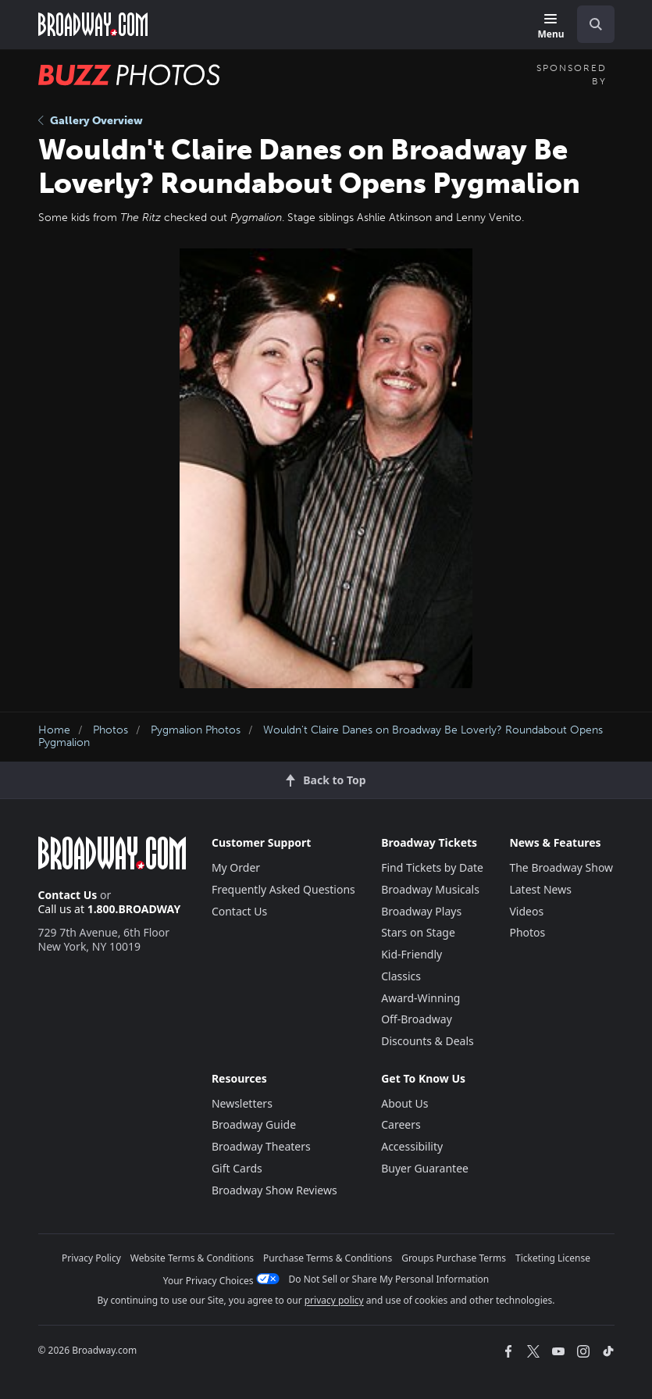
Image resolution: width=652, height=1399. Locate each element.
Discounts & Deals (427, 1040)
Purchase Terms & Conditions (327, 1258)
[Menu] (550, 26)
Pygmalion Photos (195, 730)
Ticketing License (552, 1258)
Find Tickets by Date (432, 867)
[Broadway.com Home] (93, 24)
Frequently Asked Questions (283, 889)
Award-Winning (420, 997)
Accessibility (412, 1146)
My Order (236, 867)
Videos (526, 911)
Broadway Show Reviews (274, 1190)
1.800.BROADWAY (134, 908)
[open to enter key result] (596, 24)
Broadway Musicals (430, 889)
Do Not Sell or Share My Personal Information (389, 1279)
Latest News (540, 889)
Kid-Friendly (411, 954)
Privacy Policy (91, 1258)
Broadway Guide (254, 1124)
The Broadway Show (561, 867)
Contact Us (68, 894)
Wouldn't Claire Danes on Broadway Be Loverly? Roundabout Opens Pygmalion (320, 736)
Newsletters (242, 1103)
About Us (404, 1103)
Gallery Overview (90, 120)
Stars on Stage (418, 932)
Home (54, 730)
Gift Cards (237, 1168)
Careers (400, 1124)
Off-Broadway (416, 1019)
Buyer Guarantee (425, 1168)
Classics (401, 976)
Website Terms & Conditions (192, 1258)
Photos (110, 730)
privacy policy (334, 1300)
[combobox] (590, 24)
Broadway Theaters (261, 1146)
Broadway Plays (421, 911)
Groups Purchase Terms (453, 1258)
